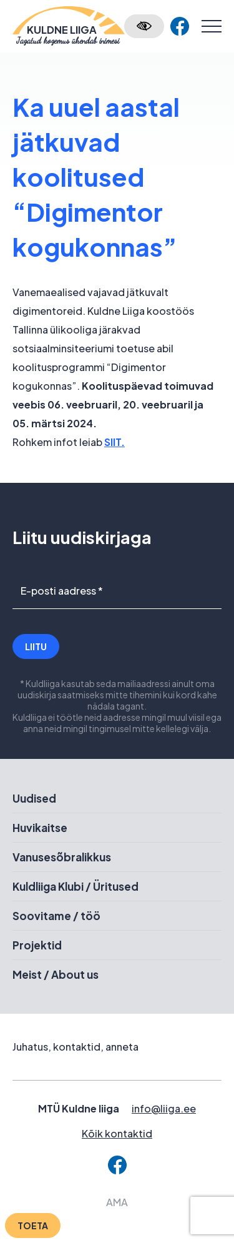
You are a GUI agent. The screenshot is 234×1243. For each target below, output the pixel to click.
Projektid (37, 945)
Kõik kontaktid (117, 1133)
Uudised (34, 798)
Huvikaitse (39, 827)
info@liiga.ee (164, 1108)
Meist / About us (55, 974)
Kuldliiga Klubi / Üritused (75, 886)
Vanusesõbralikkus (61, 857)
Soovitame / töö (56, 916)
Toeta (32, 1225)
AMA (117, 1202)
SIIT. (114, 441)
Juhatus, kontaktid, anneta (75, 1046)
